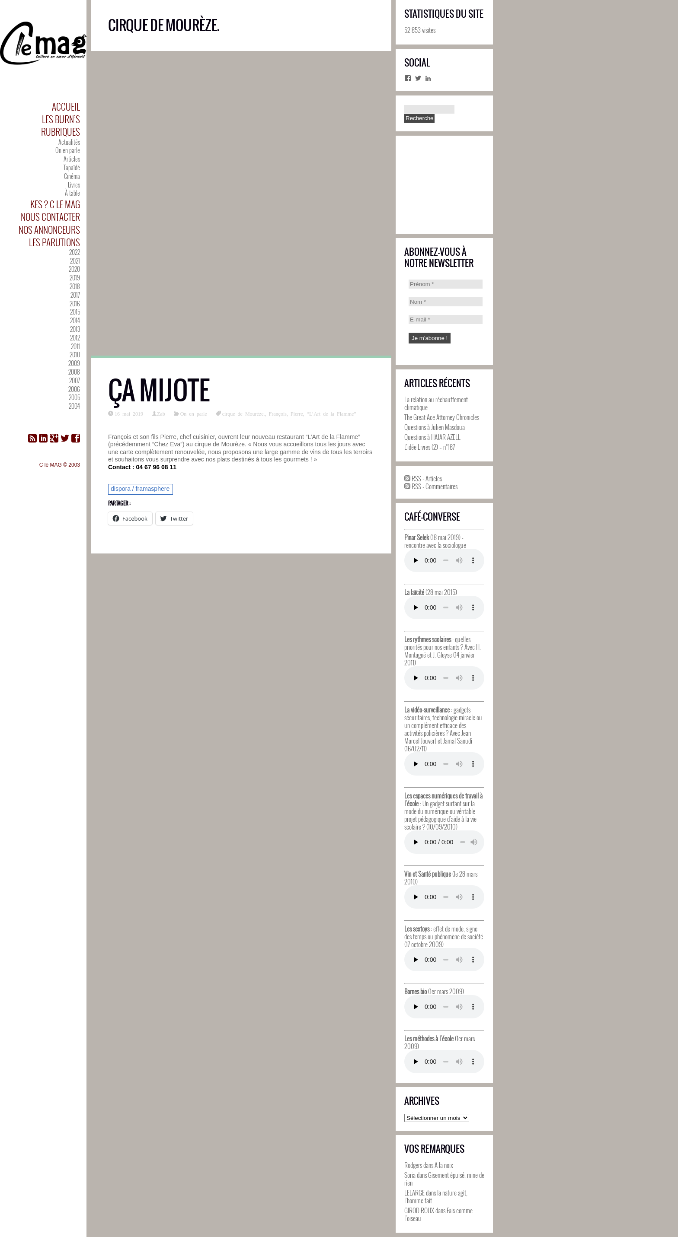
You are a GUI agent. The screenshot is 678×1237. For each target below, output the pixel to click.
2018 (75, 286)
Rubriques (60, 131)
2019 (75, 277)
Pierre (297, 413)
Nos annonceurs (49, 229)
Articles (72, 158)
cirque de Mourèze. (243, 413)
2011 (75, 346)
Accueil (66, 106)
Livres (74, 184)
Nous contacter (50, 216)
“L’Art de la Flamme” (331, 413)
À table (72, 192)
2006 (74, 389)
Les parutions (54, 242)
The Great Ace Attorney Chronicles (441, 417)
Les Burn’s (61, 119)
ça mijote (159, 390)
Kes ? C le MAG (55, 204)
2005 (74, 397)
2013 (75, 329)
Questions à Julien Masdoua (434, 427)
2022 (74, 252)
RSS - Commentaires (430, 486)
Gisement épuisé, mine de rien (444, 1178)
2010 (75, 354)
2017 (75, 294)
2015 (75, 311)
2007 (74, 380)
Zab (161, 413)
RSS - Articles (423, 478)
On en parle (67, 150)
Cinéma (72, 176)
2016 (75, 303)
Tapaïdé (72, 167)
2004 (74, 405)
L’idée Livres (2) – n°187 (429, 447)
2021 (75, 260)
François (278, 413)
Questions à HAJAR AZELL (432, 437)
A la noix (444, 1165)
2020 (74, 268)
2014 (75, 320)
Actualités (69, 141)
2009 (74, 363)
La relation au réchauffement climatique (436, 403)
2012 (75, 337)
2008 (74, 371)
